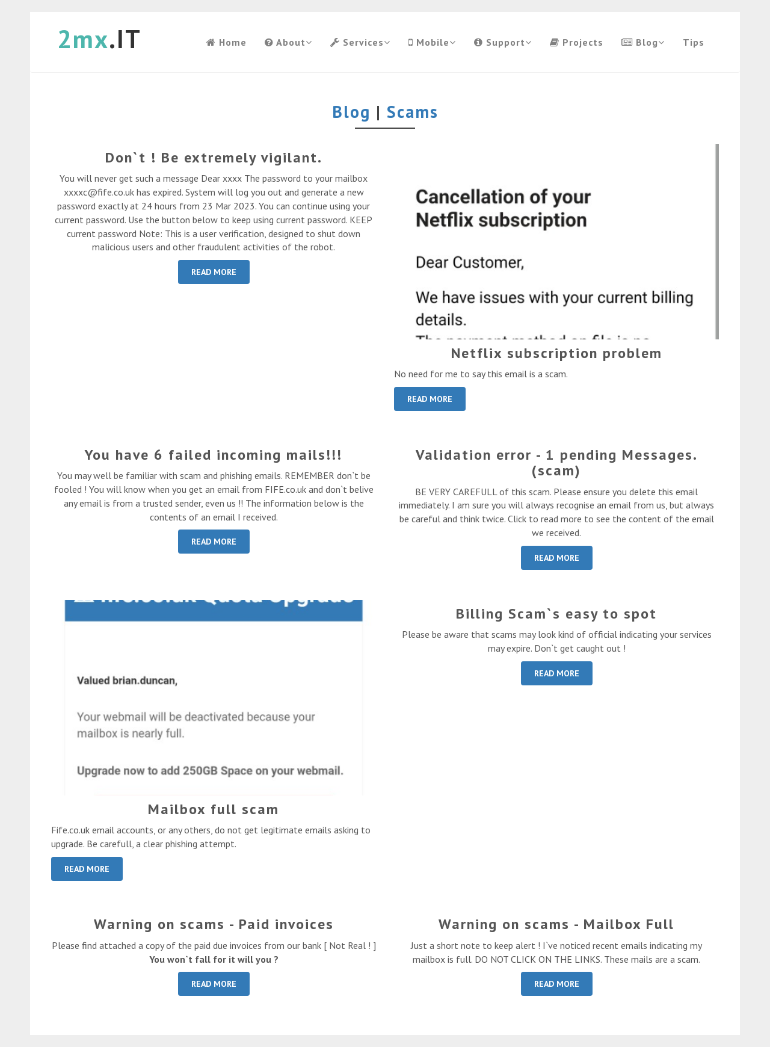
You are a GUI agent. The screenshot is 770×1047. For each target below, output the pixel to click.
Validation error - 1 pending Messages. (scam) (557, 462)
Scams (413, 111)
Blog (643, 42)
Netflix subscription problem (556, 353)
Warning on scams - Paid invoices (214, 924)
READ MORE (213, 272)
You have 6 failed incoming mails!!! (213, 454)
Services (360, 42)
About (288, 42)
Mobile (432, 42)
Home (226, 42)
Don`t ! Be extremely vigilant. (213, 157)
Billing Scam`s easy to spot (556, 613)
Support (503, 42)
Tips (693, 42)
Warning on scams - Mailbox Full (556, 924)
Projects (576, 42)
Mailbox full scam (213, 809)
